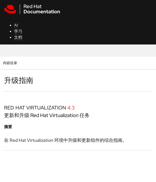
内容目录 (10, 62)
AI (16, 25)
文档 (18, 37)
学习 (18, 31)
